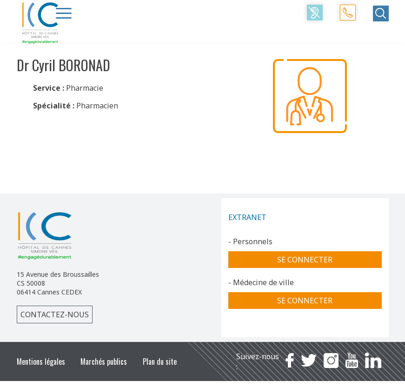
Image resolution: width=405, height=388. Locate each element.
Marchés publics (103, 361)
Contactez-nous (54, 314)
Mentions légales (41, 361)
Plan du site (160, 361)
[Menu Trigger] (64, 13)
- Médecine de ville (261, 282)
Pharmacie (84, 88)
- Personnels (250, 241)
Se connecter (304, 259)
